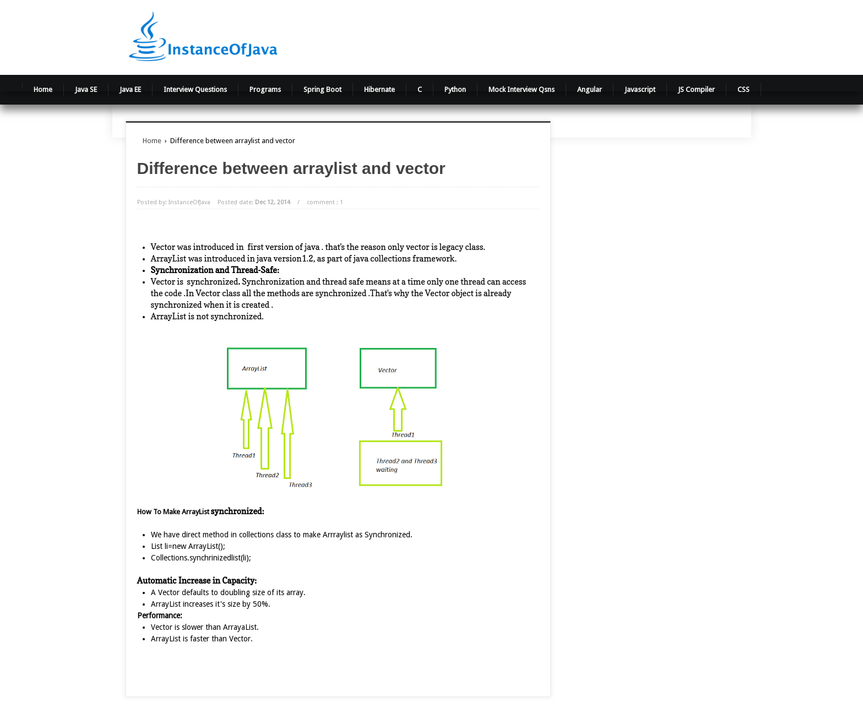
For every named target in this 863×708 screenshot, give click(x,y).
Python (455, 89)
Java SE (86, 89)
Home (43, 89)
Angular (589, 89)
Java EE (130, 89)
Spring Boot (322, 89)
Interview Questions (195, 89)
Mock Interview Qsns (522, 89)
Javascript (640, 89)
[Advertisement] (568, 36)
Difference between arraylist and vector (291, 168)
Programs (265, 89)
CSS (743, 89)
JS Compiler (696, 89)
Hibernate (379, 89)
